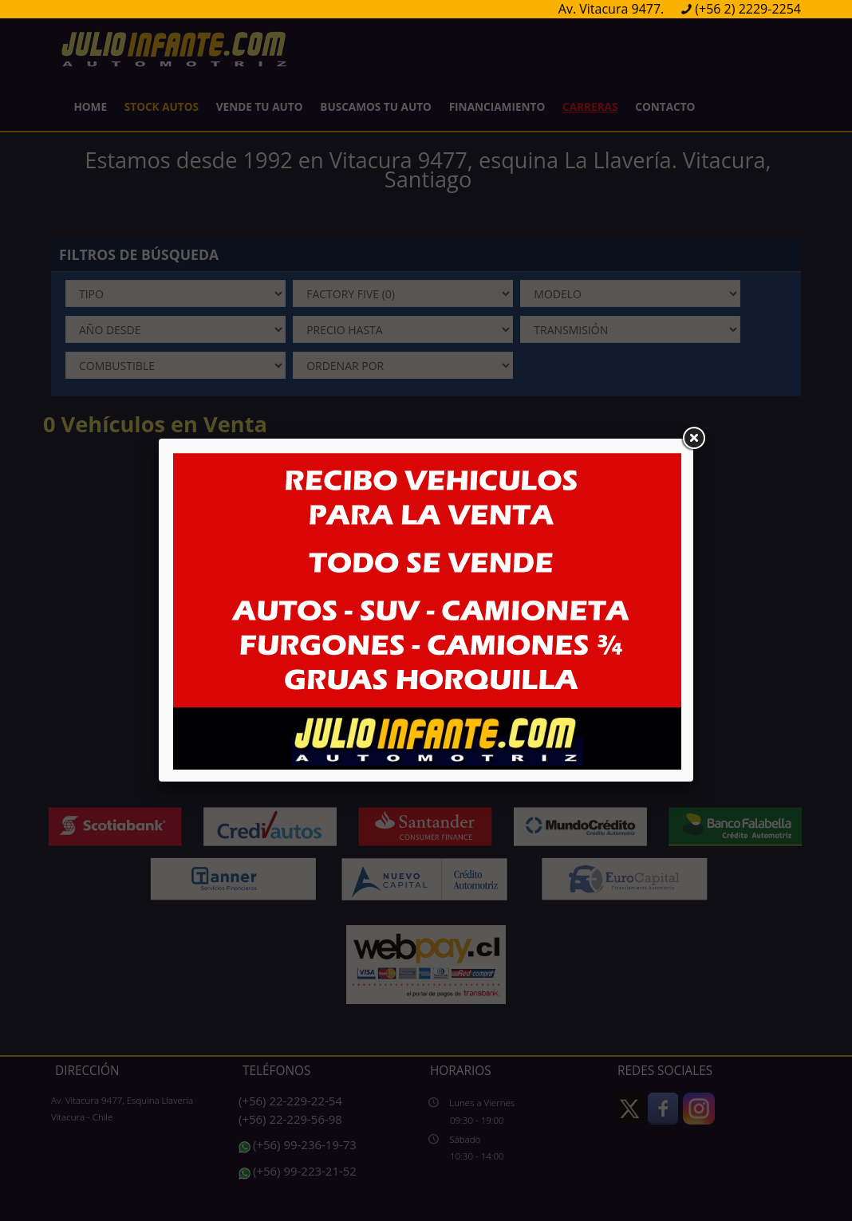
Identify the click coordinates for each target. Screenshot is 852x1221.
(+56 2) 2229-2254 (748, 9)
